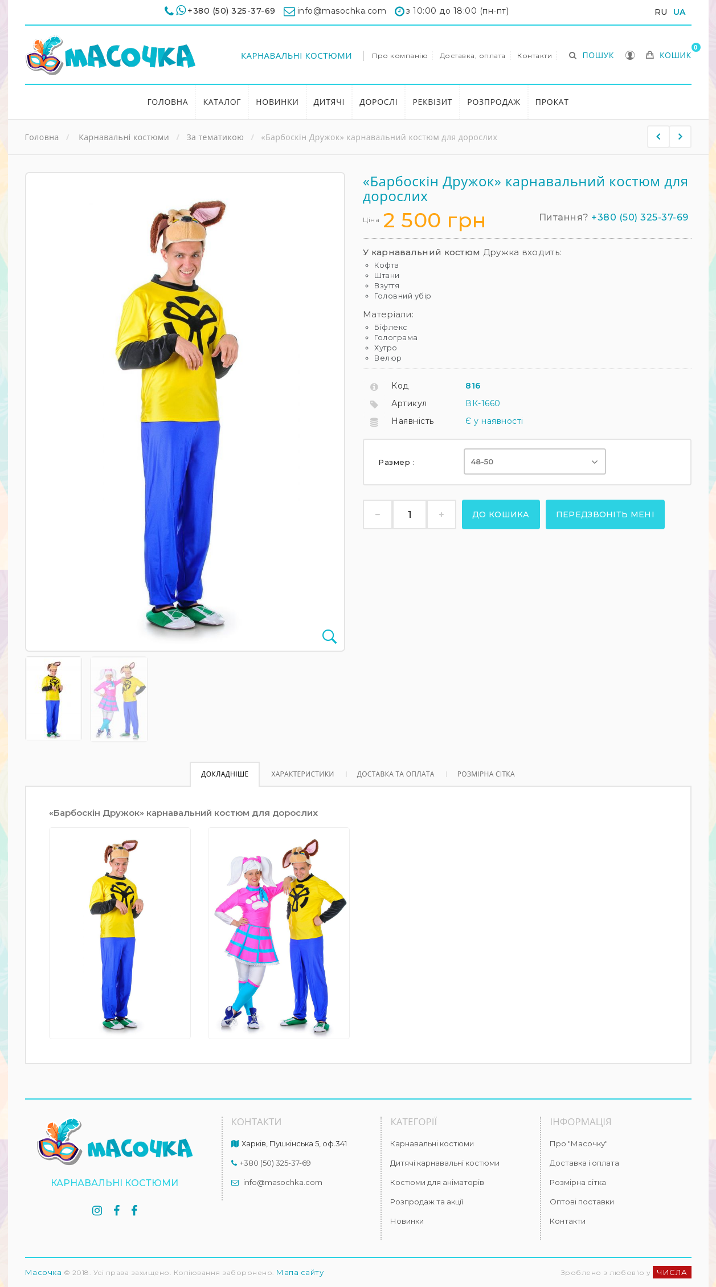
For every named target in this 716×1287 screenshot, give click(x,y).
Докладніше (224, 774)
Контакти (534, 55)
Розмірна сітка (486, 774)
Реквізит (432, 101)
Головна (167, 101)
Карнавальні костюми (296, 55)
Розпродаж (494, 101)
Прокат (552, 101)
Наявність (412, 421)
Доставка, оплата (473, 55)
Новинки (277, 101)
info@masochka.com (282, 1182)
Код (400, 386)
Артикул (409, 403)
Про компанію (400, 55)
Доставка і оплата (584, 1162)
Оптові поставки (582, 1201)
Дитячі (329, 101)
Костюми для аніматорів (437, 1182)
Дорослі (378, 101)
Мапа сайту (300, 1272)
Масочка (43, 1272)
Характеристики (302, 774)
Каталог (222, 101)
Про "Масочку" (579, 1143)
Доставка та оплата (396, 774)
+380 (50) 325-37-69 (231, 11)
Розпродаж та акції (426, 1201)
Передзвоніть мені (605, 514)
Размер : (398, 462)
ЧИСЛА (672, 1272)
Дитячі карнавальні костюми (445, 1162)
